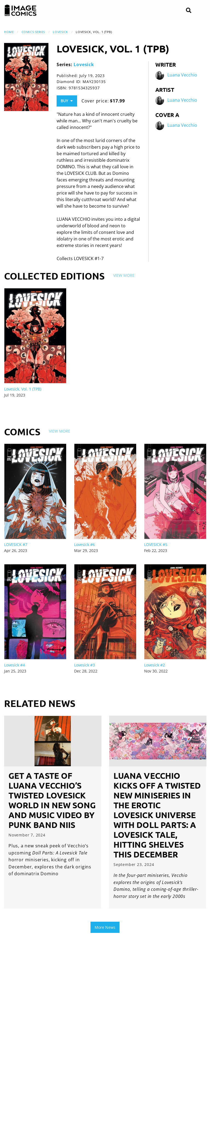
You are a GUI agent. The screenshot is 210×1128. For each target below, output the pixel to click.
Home (9, 32)
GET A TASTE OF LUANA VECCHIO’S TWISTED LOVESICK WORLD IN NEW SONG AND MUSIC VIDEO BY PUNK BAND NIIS (52, 800)
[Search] (188, 10)
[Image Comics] (20, 10)
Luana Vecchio (182, 75)
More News (105, 927)
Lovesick (60, 32)
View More (124, 275)
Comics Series (33, 32)
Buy (67, 100)
